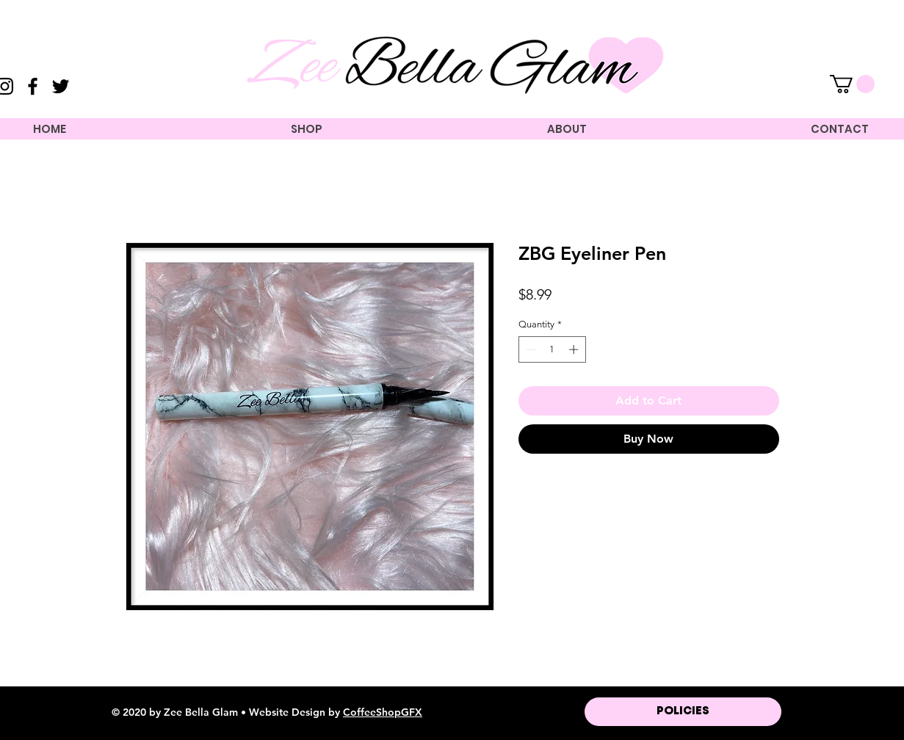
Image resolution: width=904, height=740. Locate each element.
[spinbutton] (552, 349)
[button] (852, 84)
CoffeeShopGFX (382, 712)
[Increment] (575, 349)
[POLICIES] (683, 711)
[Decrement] (529, 349)
